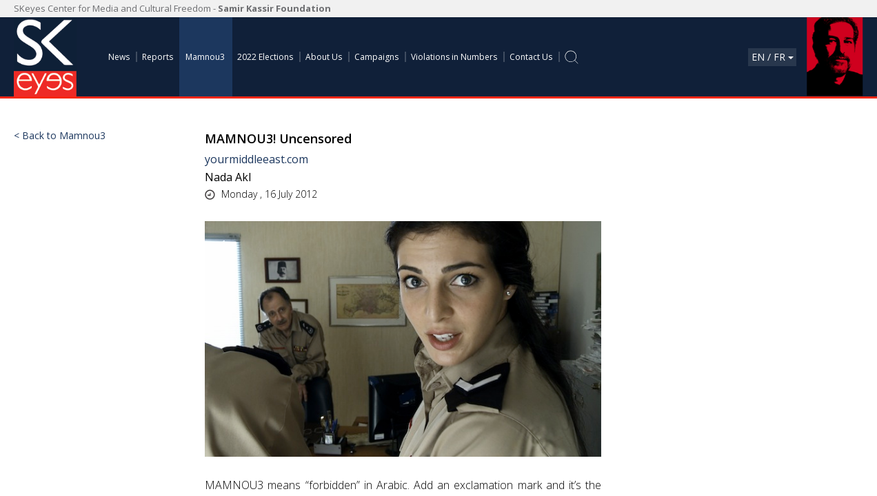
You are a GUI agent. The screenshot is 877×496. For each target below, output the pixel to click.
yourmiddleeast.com (256, 159)
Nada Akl (228, 177)
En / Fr (773, 56)
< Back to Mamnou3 (59, 136)
